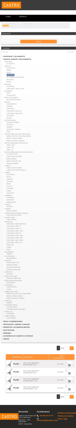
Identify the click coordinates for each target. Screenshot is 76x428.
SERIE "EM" (10, 147)
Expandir (5, 52)
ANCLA (9, 177)
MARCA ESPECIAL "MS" (14, 161)
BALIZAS (8, 84)
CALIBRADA (10, 197)
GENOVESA (10, 200)
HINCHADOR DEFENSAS (13, 281)
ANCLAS (8, 66)
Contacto (10, 23)
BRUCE (9, 73)
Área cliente (29, 23)
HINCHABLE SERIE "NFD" (15, 238)
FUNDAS (8, 260)
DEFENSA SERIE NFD (13, 270)
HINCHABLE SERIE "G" (14, 229)
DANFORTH (10, 75)
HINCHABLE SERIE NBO (14, 113)
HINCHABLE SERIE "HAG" (15, 231)
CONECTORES (10, 217)
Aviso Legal (62, 419)
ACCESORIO (10, 174)
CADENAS (8, 195)
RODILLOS (9, 312)
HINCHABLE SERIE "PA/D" (15, 240)
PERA (8, 132)
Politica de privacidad (67, 413)
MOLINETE (10, 80)
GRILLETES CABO (11, 276)
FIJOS (8, 93)
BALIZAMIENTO (12, 104)
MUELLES (8, 301)
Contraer (70, 52)
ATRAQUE (10, 179)
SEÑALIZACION (12, 287)
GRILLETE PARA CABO (14, 278)
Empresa (23, 16)
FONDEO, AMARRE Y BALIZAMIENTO (17, 59)
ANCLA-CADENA (12, 211)
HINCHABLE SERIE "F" (14, 226)
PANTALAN (10, 245)
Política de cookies (66, 416)
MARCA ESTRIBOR (12, 163)
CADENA (9, 254)
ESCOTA (9, 186)
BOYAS (7, 102)
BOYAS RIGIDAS (10, 120)
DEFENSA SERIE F (12, 265)
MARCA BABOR (11, 159)
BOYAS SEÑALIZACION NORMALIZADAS (19, 152)
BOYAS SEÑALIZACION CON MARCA (17, 134)
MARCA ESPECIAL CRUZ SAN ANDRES (19, 136)
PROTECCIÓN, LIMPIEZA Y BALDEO (16, 324)
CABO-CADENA (11, 220)
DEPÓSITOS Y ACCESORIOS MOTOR (16, 327)
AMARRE (9, 303)
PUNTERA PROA (12, 307)
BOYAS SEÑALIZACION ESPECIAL (16, 143)
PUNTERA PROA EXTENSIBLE (16, 309)
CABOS (7, 172)
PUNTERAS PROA (11, 305)
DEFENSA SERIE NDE (13, 267)
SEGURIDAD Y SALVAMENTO (14, 56)
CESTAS (8, 204)
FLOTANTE (10, 188)
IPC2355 (16, 380)
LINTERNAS (9, 285)
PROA (8, 250)
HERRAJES (7, 333)
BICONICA (10, 125)
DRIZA (9, 184)
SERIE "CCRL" (11, 145)
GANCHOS (8, 272)
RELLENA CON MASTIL (14, 100)
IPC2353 (16, 364)
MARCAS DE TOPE (11, 292)
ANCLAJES (8, 62)
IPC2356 (16, 388)
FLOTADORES (10, 256)
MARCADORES (11, 202)
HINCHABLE (11, 86)
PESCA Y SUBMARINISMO (13, 321)
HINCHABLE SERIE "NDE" (15, 236)
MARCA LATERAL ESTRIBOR (15, 141)
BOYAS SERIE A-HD (13, 263)
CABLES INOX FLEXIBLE (14, 168)
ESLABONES (9, 252)
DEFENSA (10, 181)
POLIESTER (10, 193)
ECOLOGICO (11, 64)
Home (8, 16)
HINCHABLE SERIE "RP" (14, 242)
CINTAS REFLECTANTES (14, 215)
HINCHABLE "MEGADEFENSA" (16, 224)
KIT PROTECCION (12, 154)
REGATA (9, 118)
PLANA (9, 247)
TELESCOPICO (11, 95)
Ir (71, 348)
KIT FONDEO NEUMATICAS (15, 77)
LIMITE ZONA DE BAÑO (14, 156)
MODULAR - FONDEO (14, 129)
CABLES (8, 166)
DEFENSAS (9, 222)
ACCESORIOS (11, 68)
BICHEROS (8, 91)
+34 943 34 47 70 (46, 415)
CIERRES (8, 209)
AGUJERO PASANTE (13, 122)
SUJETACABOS (10, 316)
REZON (9, 82)
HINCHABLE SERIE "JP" (14, 233)
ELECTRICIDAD (9, 330)
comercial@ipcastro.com (47, 420)
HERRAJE (9, 106)
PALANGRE (10, 116)
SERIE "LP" (10, 150)
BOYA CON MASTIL (11, 98)
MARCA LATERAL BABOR (14, 138)
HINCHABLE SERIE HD (14, 111)
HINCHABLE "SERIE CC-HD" (16, 89)
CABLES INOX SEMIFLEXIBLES (16, 170)
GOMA (9, 191)
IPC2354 (16, 372)
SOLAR (9, 289)
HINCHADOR (11, 283)
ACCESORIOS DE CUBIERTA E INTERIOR (18, 336)
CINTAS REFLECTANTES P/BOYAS (16, 213)
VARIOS (6, 339)
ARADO (9, 70)
